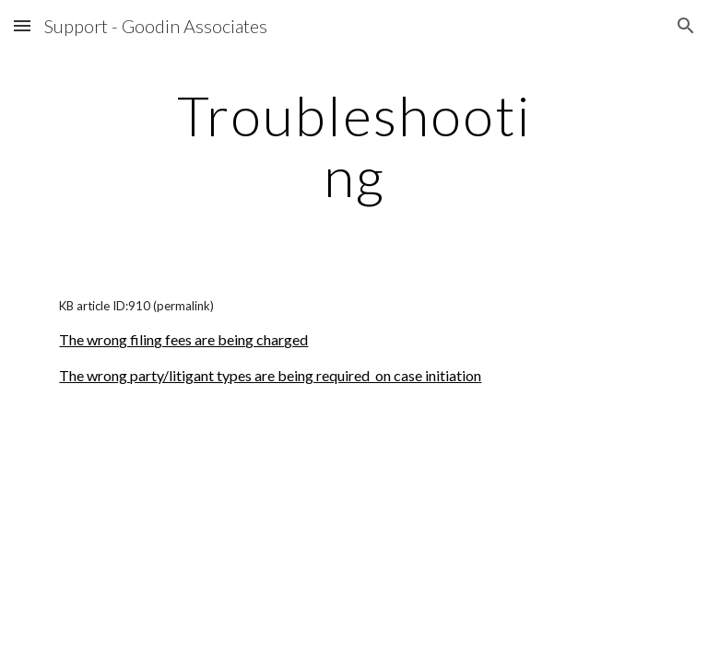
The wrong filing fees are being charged (183, 339)
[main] (353, 145)
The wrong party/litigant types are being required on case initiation (270, 375)
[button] (22, 25)
